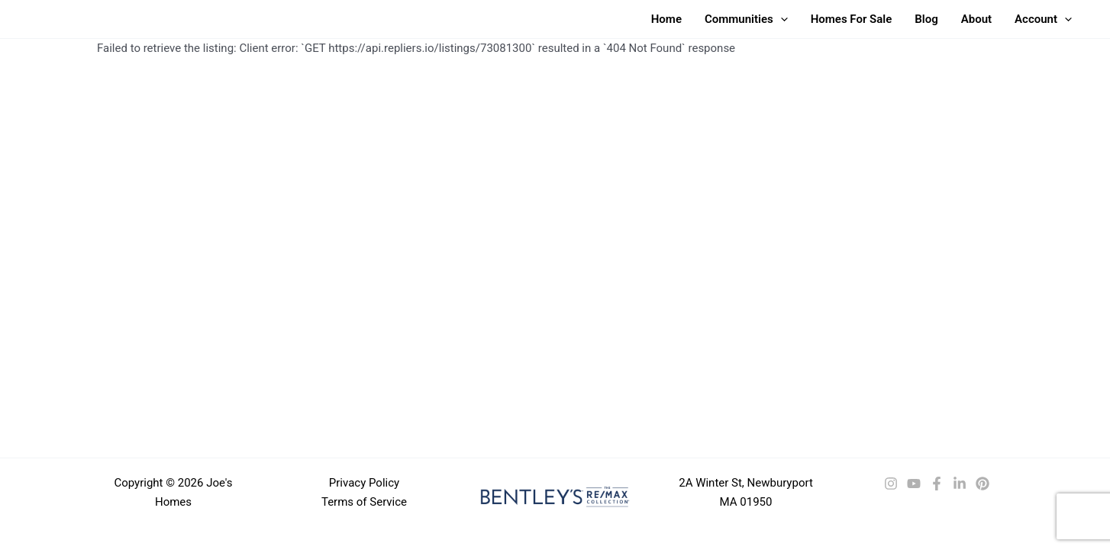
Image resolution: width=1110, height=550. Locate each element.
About (976, 19)
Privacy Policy (364, 483)
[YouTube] (914, 483)
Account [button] (1043, 19)
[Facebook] (937, 483)
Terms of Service (364, 502)
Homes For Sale (851, 19)
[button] (780, 19)
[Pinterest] (982, 483)
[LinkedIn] (959, 483)
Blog (926, 19)
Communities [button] (746, 19)
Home (666, 19)
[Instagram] (891, 483)
